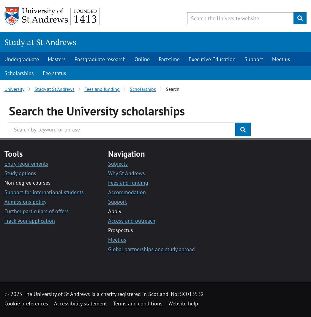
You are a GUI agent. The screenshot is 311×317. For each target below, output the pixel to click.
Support (253, 59)
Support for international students (44, 192)
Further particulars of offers (36, 211)
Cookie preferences (26, 303)
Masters (57, 59)
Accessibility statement (80, 303)
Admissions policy (25, 201)
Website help (183, 303)
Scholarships (19, 73)
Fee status (54, 73)
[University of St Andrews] (52, 16)
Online (142, 59)
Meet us (281, 59)
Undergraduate (21, 59)
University (14, 89)
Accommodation (127, 192)
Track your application (29, 220)
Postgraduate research (100, 59)
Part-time (169, 59)
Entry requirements (26, 163)
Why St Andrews (126, 173)
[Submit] (300, 18)
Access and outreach (131, 220)
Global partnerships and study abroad (151, 249)
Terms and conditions (137, 303)
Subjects (118, 163)
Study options (20, 173)
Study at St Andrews (40, 42)
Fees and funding (102, 89)
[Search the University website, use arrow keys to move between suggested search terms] (240, 18)
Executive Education (212, 59)
